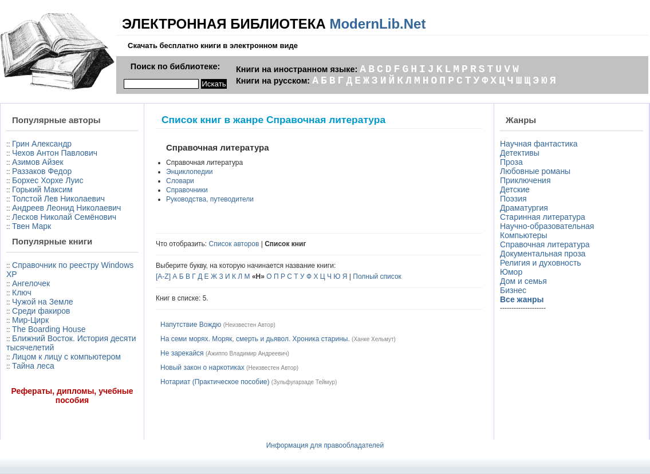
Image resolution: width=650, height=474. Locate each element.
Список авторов (234, 244)
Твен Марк (31, 226)
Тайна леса (33, 365)
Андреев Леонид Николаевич (66, 207)
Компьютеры (523, 235)
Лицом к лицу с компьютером (66, 356)
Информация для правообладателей (325, 445)
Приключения (525, 180)
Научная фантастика (539, 143)
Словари (180, 181)
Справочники (187, 190)
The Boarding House (48, 329)
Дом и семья (523, 281)
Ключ (21, 292)
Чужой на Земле (42, 301)
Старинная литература (542, 217)
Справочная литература (545, 244)
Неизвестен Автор (249, 325)
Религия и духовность (540, 262)
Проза (511, 162)
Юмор (511, 271)
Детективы (519, 152)
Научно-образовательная (547, 226)
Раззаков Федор (42, 171)
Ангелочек (31, 283)
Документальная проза (542, 253)
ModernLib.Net (377, 23)
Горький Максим (42, 189)
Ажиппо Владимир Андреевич (247, 353)
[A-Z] (163, 276)
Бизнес (513, 290)
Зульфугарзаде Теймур (304, 382)
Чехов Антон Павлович (54, 152)
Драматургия (524, 207)
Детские (515, 189)
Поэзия (513, 198)
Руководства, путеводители (210, 199)
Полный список (377, 276)
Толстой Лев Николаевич (58, 198)
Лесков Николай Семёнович (64, 217)
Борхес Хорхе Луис (47, 180)
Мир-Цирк (30, 320)
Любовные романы (535, 171)
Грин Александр (42, 143)
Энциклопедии (189, 172)
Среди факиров (41, 310)
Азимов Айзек (38, 162)
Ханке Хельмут (373, 339)
